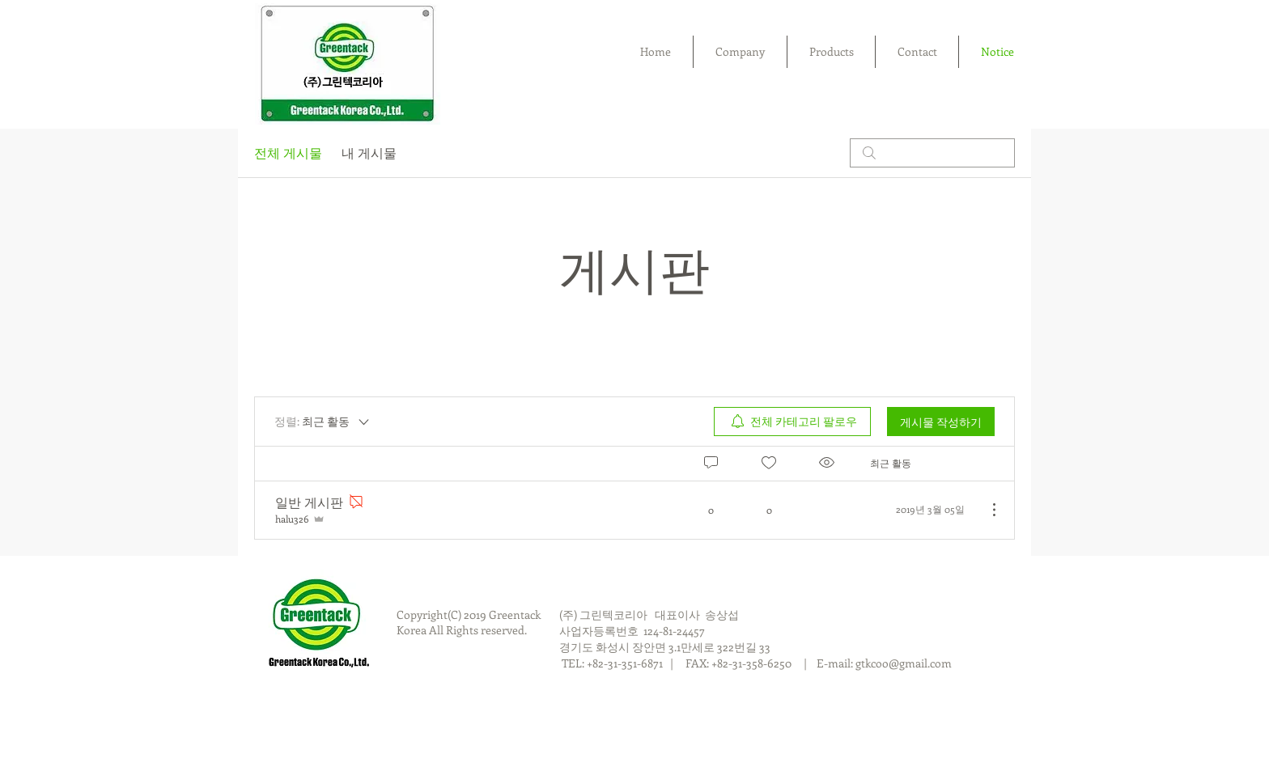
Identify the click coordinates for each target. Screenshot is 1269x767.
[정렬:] (322, 421)
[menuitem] (792, 421)
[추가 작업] (985, 509)
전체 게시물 (288, 152)
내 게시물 (369, 152)
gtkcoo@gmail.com (903, 663)
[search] (932, 152)
